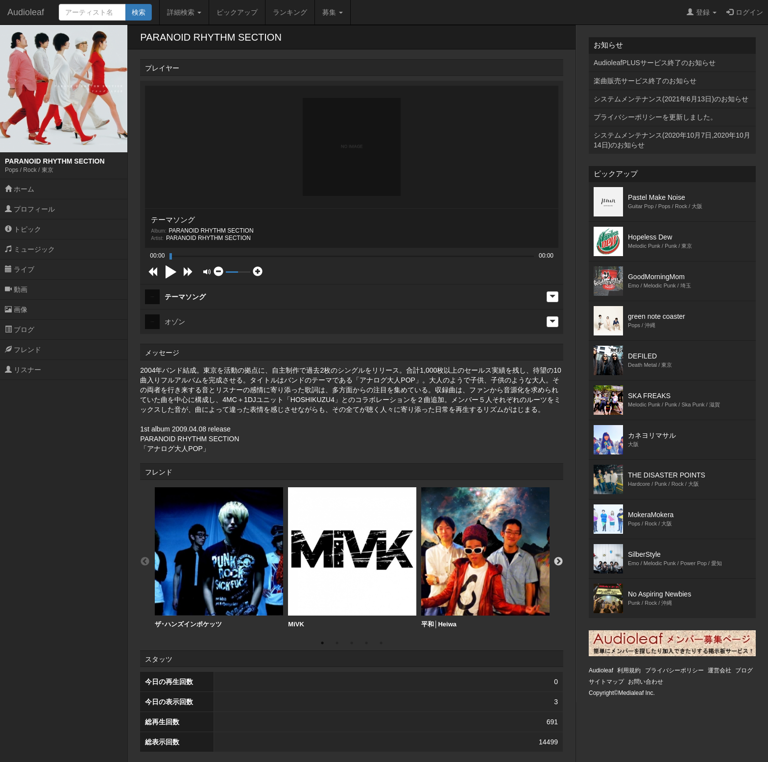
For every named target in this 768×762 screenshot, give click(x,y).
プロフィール (30, 209)
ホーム (19, 189)
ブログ (19, 329)
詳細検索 (184, 12)
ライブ (19, 269)
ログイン (744, 12)
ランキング (290, 12)
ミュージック (30, 249)
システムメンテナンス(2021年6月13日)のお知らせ (671, 99)
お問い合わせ (645, 681)
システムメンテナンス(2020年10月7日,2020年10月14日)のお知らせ (672, 140)
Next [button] (558, 562)
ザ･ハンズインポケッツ (219, 557)
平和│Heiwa (485, 557)
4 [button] (366, 643)
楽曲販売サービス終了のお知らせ (645, 81)
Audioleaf (25, 12)
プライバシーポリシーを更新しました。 (655, 117)
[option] (219, 557)
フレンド (23, 350)
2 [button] (337, 643)
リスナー (23, 370)
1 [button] (322, 643)
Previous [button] (145, 562)
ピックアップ (237, 12)
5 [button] (381, 643)
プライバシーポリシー (674, 670)
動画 (16, 289)
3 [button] (352, 643)
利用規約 (629, 670)
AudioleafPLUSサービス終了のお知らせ (655, 63)
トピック (23, 229)
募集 (332, 12)
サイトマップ (606, 681)
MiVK (352, 557)
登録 (702, 12)
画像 (16, 309)
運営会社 (719, 670)
